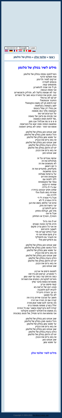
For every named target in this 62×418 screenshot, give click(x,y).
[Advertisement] (31, 24)
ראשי (52, 57)
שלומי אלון (40, 57)
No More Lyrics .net (41, 415)
